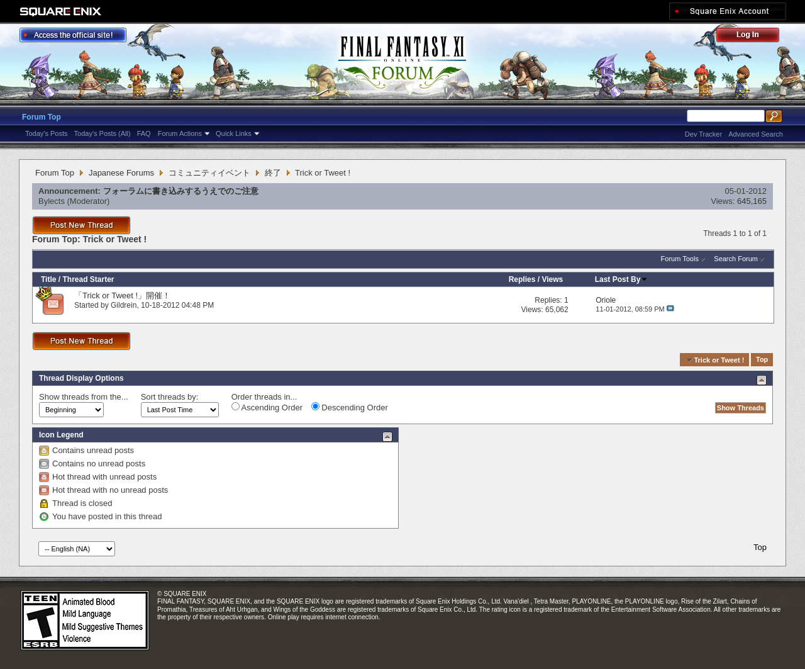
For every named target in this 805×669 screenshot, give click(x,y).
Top (762, 360)
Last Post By (621, 279)
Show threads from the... (83, 397)
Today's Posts (46, 133)
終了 (273, 172)
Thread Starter (88, 279)
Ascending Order (267, 407)
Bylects (51, 201)
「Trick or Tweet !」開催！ (122, 295)
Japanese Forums (121, 172)
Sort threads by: (170, 397)
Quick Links (234, 133)
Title (48, 279)
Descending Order (349, 407)
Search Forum (736, 258)
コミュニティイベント (209, 172)
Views (552, 279)
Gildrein (123, 305)
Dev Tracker (703, 134)
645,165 (752, 201)
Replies (522, 279)
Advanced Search (755, 134)
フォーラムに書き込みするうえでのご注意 (180, 191)
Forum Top (41, 117)
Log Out (754, 37)
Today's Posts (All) (102, 133)
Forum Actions (180, 133)
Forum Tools (680, 258)
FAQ (144, 133)
